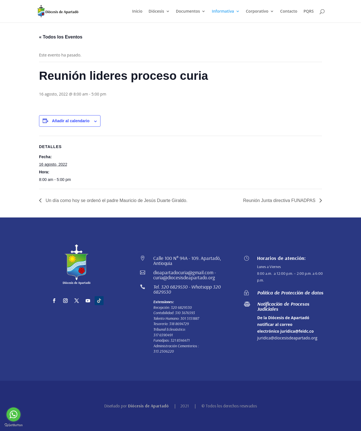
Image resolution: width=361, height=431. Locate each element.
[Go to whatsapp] (13, 414)
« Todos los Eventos (60, 37)
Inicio (137, 11)
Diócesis (156, 11)
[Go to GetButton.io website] (13, 425)
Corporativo (257, 11)
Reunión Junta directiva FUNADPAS (280, 200)
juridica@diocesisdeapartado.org (287, 338)
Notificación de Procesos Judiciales (283, 306)
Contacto (288, 11)
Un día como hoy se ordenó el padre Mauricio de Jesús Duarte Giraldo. (116, 200)
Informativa (223, 11)
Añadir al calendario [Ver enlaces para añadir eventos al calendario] (71, 121)
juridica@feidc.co (297, 331)
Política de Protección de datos (290, 292)
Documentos (188, 11)
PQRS (308, 11)
